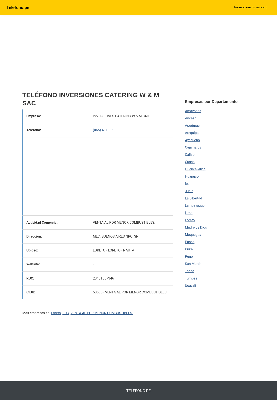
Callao (190, 155)
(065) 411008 (103, 130)
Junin (189, 191)
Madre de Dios (196, 227)
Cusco (190, 162)
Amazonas (193, 111)
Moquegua (193, 235)
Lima (189, 213)
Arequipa (192, 133)
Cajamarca (193, 147)
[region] (97, 55)
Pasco (189, 242)
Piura (189, 249)
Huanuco (192, 176)
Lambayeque (194, 206)
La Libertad (193, 198)
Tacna (189, 271)
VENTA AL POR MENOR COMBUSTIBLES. (102, 313)
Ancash (190, 118)
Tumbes (191, 278)
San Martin (193, 264)
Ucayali (190, 286)
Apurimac (192, 125)
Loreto (56, 313)
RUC (65, 313)
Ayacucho (192, 140)
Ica (187, 184)
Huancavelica (195, 169)
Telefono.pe (17, 7)
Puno (189, 256)
